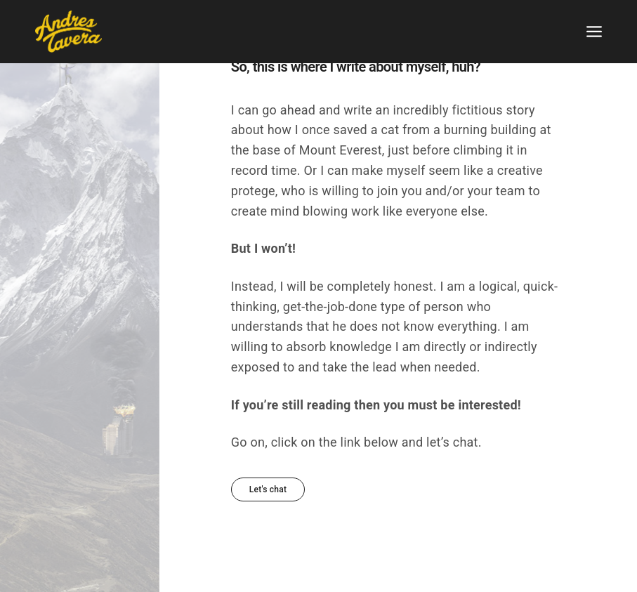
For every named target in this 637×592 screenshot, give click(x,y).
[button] (268, 489)
